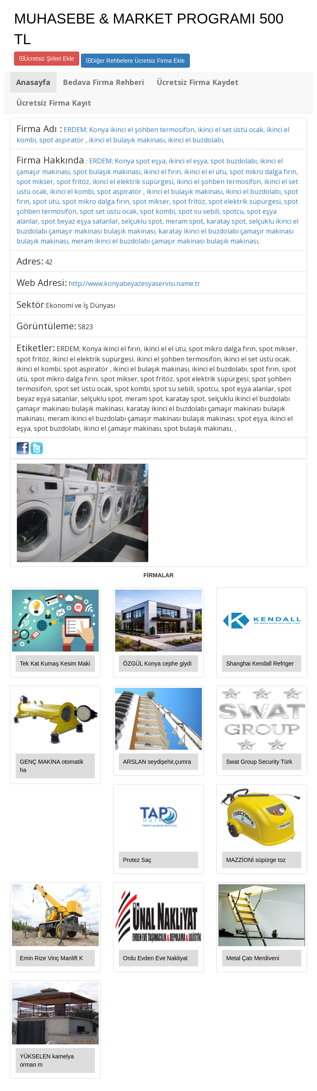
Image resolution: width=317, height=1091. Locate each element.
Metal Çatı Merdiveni (252, 958)
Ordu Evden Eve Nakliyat (155, 958)
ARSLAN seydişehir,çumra (157, 761)
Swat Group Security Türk (259, 761)
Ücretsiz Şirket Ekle (46, 58)
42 (48, 262)
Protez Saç (137, 860)
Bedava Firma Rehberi (103, 82)
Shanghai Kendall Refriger (259, 663)
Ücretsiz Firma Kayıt (53, 103)
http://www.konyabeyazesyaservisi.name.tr (134, 283)
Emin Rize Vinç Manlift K (51, 958)
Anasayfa (33, 82)
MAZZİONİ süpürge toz (256, 860)
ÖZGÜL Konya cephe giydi (157, 663)
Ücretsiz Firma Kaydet (197, 82)
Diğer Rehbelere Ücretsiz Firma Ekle (135, 60)
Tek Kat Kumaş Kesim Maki (55, 663)
